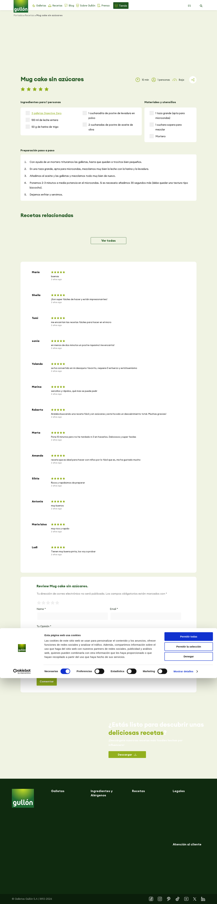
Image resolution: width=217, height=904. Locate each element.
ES (189, 5)
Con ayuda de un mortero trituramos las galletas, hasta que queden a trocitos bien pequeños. (86, 162)
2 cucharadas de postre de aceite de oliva (108, 126)
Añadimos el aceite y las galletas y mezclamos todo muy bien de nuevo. (73, 175)
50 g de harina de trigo (42, 126)
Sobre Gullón (87, 5)
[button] (201, 6)
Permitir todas (188, 862)
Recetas (57, 5)
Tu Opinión (44, 626)
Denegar (189, 882)
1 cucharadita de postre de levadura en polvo (109, 115)
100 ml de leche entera (42, 120)
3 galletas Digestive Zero (47, 113)
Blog (71, 5)
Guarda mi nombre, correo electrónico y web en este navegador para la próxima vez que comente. (89, 670)
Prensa (105, 5)
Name (41, 609)
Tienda (123, 5)
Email (114, 609)
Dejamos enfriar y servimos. (46, 194)
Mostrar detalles (183, 897)
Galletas (41, 5)
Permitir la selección (188, 872)
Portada (18, 15)
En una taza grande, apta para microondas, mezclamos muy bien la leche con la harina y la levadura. (89, 169)
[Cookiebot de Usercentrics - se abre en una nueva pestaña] (22, 897)
